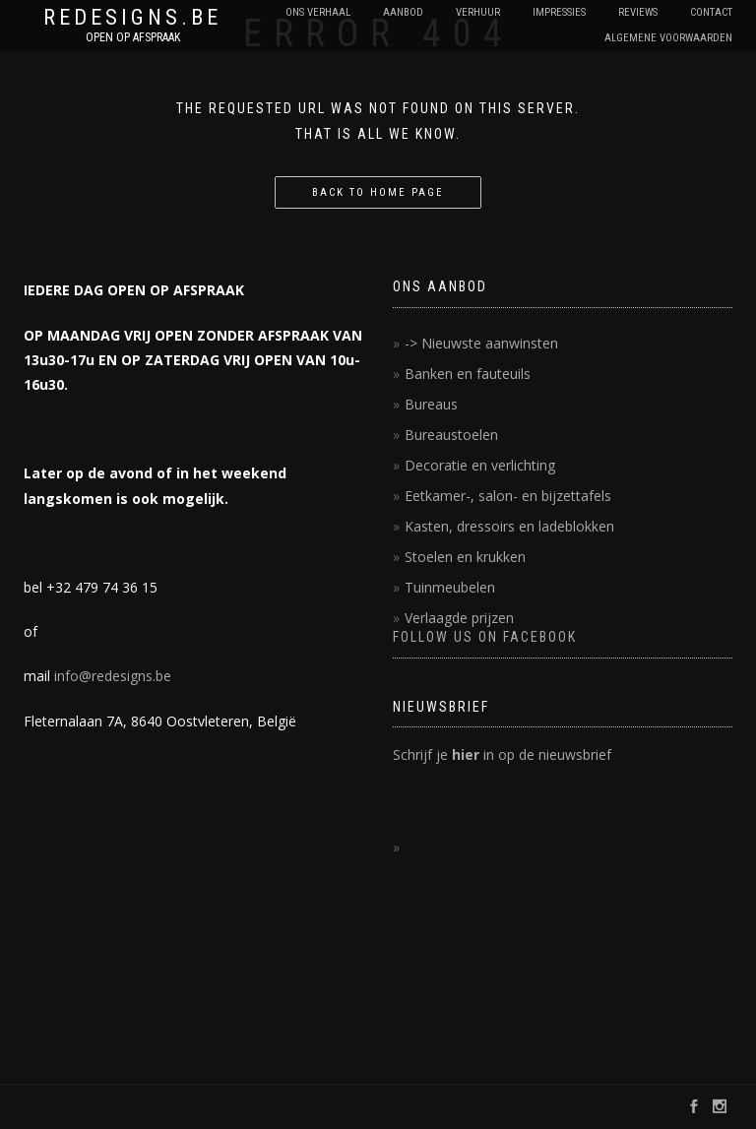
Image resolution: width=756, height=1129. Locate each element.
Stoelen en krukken (465, 556)
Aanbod (403, 12)
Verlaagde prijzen (459, 617)
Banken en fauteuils (468, 373)
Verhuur (478, 12)
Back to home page (378, 192)
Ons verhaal (317, 12)
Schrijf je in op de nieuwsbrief (502, 754)
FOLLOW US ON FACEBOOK (485, 637)
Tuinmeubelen (450, 587)
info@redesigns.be (112, 675)
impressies (559, 12)
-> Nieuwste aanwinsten (481, 343)
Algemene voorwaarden (668, 37)
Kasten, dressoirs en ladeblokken (509, 526)
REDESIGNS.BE (132, 18)
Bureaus (431, 404)
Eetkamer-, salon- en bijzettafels (508, 495)
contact (711, 12)
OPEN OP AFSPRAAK (133, 37)
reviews (638, 12)
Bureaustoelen (451, 434)
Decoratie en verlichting (480, 465)
